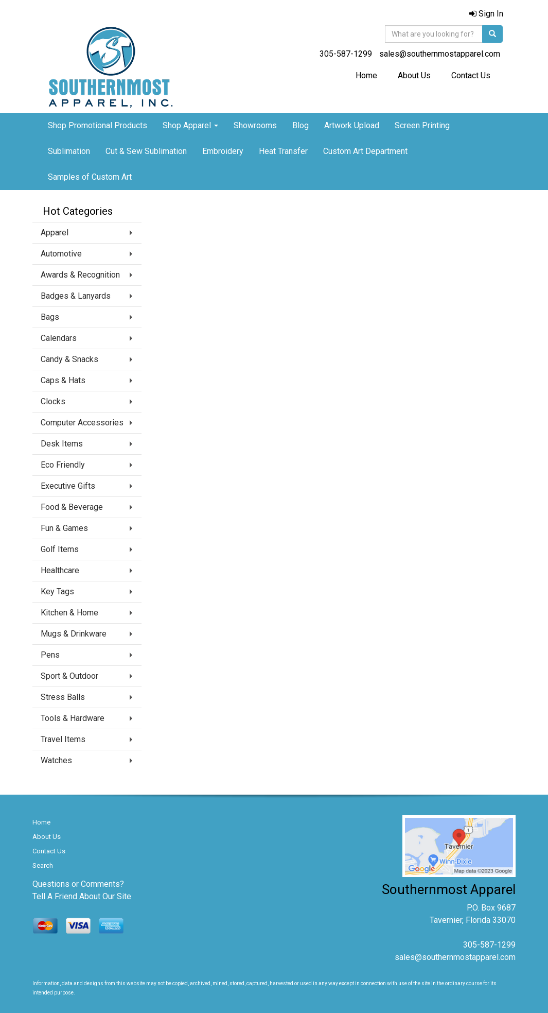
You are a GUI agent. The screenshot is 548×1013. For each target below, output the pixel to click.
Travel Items (63, 739)
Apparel (54, 232)
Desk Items (62, 444)
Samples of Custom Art (90, 177)
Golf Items (60, 549)
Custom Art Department (365, 151)
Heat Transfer (283, 151)
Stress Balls (63, 697)
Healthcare (60, 570)
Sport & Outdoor (69, 676)
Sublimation (69, 151)
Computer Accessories (82, 422)
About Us (414, 75)
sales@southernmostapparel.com (439, 54)
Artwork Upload (351, 125)
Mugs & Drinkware (74, 634)
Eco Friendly (63, 465)
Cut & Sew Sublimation (146, 151)
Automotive (61, 254)
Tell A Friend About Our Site (81, 896)
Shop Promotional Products (97, 125)
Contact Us (470, 75)
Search (42, 865)
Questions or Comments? (78, 884)
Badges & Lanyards (76, 296)
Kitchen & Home (69, 612)
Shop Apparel (190, 125)
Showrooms (255, 125)
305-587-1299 (346, 54)
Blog (300, 125)
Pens (50, 655)
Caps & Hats (63, 380)
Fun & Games (64, 528)
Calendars (59, 338)
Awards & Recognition (80, 275)
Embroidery (222, 151)
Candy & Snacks (69, 359)
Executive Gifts (68, 486)
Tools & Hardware (72, 718)
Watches (56, 760)
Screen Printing (422, 125)
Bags (50, 317)
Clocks (53, 401)
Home (366, 75)
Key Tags (57, 591)
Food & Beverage (72, 507)
